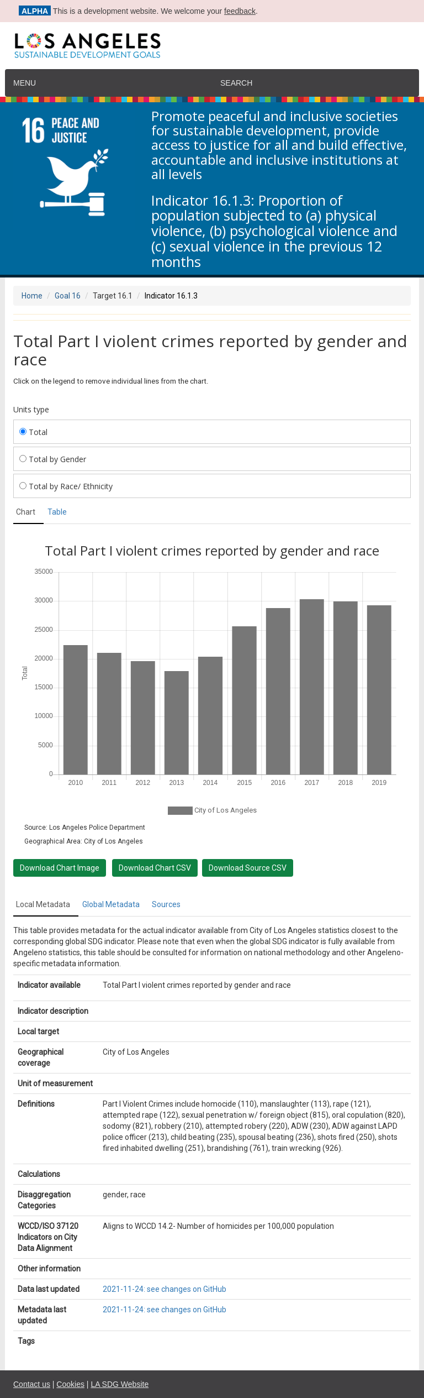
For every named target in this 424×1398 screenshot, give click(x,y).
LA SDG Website (120, 1384)
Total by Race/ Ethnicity (66, 486)
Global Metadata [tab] (111, 904)
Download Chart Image (59, 867)
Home (32, 295)
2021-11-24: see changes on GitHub (164, 1289)
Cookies (70, 1384)
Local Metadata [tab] (43, 904)
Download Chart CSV (155, 867)
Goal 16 (68, 295)
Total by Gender (52, 459)
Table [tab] (57, 511)
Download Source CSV (248, 867)
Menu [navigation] (24, 82)
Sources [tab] (166, 904)
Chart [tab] (25, 511)
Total (33, 432)
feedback (240, 11)
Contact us (31, 1384)
